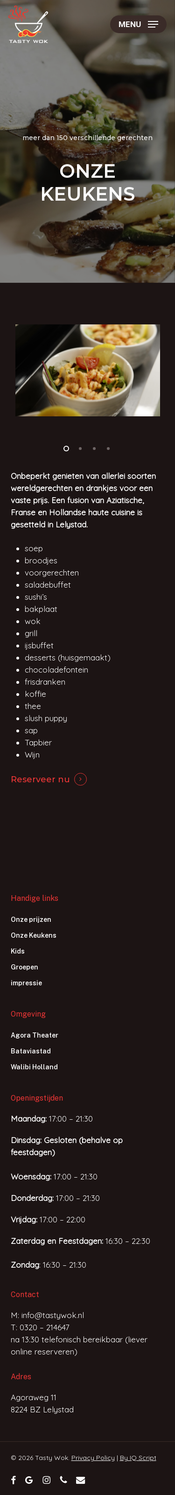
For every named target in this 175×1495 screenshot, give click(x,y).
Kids (18, 951)
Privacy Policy (93, 1457)
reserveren (54, 1351)
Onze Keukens (33, 935)
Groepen (24, 967)
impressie (26, 983)
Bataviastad (31, 1051)
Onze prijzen (31, 919)
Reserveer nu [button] (40, 779)
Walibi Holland (34, 1067)
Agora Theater (34, 1035)
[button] (138, 24)
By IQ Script (138, 1457)
